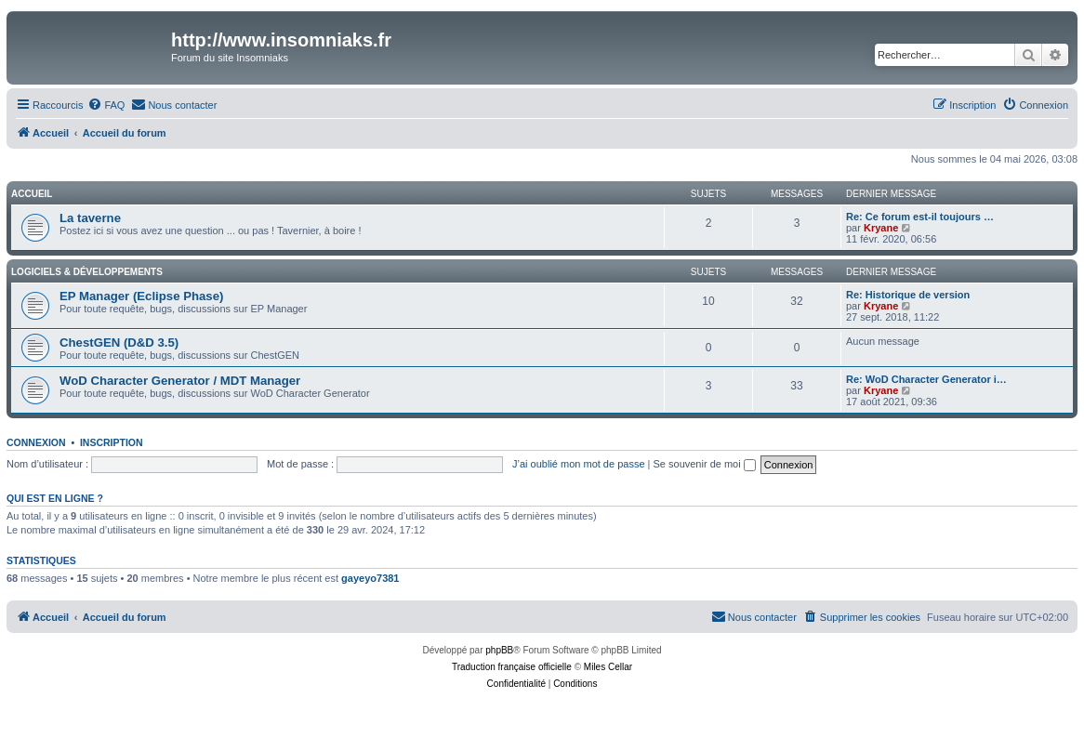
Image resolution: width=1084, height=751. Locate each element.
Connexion (36, 442)
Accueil (31, 194)
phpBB (499, 650)
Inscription (111, 442)
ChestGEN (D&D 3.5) (118, 342)
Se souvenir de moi (705, 463)
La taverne (90, 218)
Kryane (881, 227)
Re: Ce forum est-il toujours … (920, 216)
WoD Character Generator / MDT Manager (179, 381)
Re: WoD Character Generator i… (926, 379)
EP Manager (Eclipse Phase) (141, 296)
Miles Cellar (608, 667)
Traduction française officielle (512, 667)
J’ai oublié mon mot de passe (578, 463)
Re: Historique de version (908, 294)
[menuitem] (106, 105)
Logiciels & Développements (87, 272)
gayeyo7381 (370, 578)
